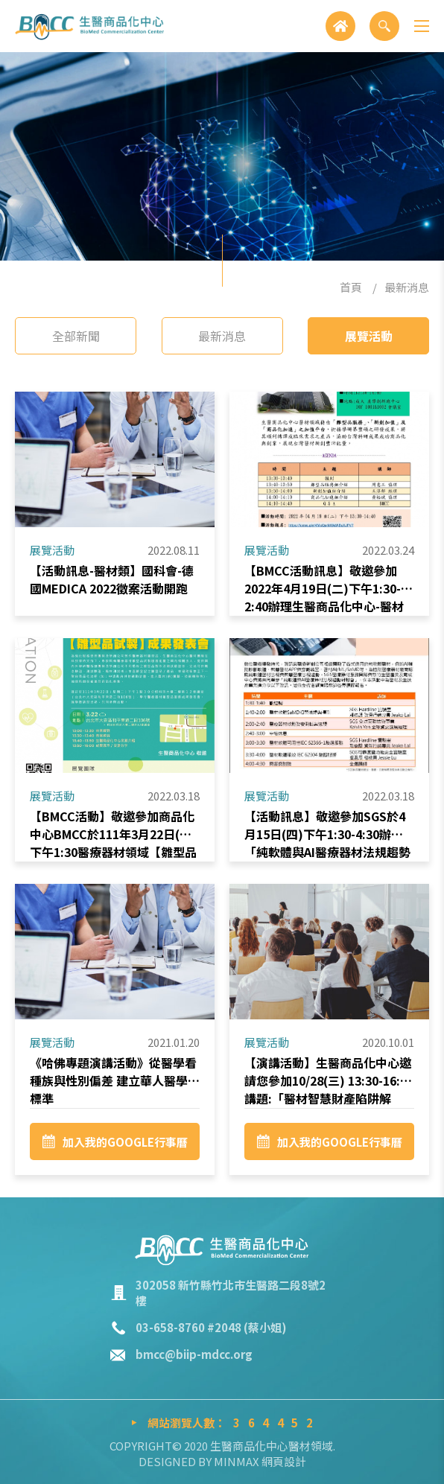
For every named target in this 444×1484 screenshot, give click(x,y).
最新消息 (406, 287)
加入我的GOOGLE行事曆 (115, 1149)
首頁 (351, 287)
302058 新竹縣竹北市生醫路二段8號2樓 (231, 1292)
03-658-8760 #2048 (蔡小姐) (211, 1327)
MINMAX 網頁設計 (260, 1461)
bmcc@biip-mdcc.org (194, 1354)
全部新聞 (76, 336)
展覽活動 (369, 336)
